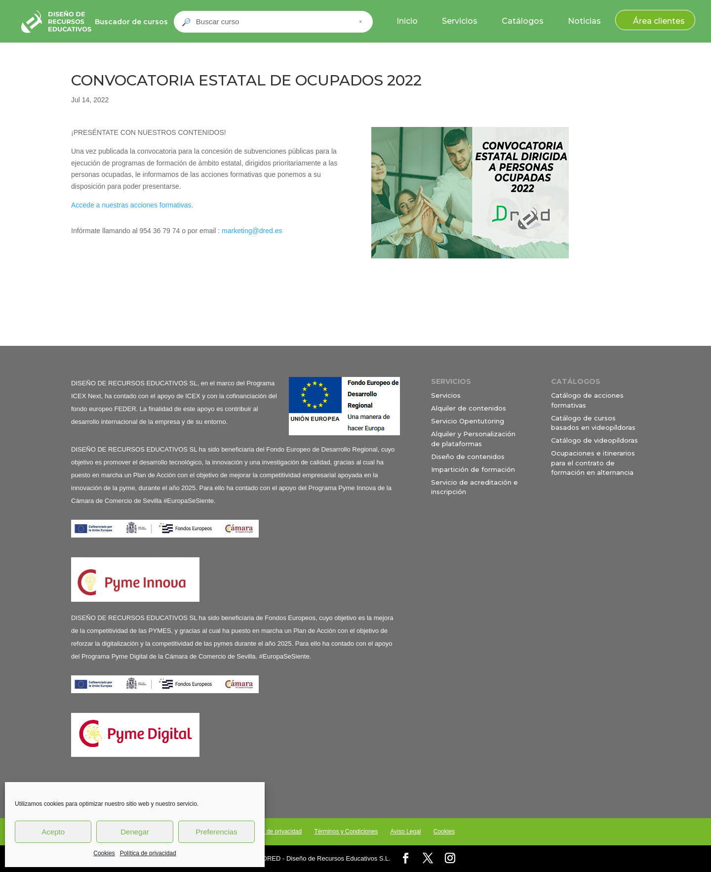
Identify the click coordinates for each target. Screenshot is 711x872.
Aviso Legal (405, 831)
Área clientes (659, 21)
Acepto (53, 832)
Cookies (104, 853)
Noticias (584, 21)
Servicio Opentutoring (467, 421)
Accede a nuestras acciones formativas (131, 205)
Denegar (134, 832)
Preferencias (216, 832)
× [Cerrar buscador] (360, 21)
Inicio (407, 21)
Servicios (459, 21)
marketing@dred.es (252, 231)
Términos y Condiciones (346, 831)
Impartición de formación (473, 469)
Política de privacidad (148, 853)
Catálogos (523, 21)
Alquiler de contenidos (468, 408)
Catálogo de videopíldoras (594, 440)
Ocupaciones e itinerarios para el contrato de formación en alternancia (593, 462)
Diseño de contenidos (468, 456)
